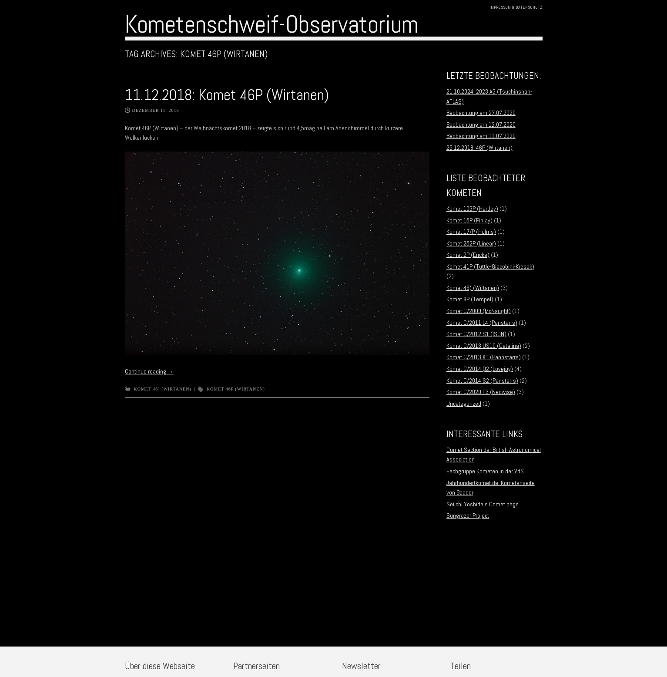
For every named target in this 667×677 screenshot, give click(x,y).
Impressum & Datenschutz (516, 7)
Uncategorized (463, 404)
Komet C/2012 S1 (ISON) (476, 334)
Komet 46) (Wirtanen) (162, 389)
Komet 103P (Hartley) (472, 208)
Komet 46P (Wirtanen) (236, 389)
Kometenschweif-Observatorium (272, 24)
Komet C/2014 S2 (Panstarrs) (482, 380)
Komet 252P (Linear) (471, 243)
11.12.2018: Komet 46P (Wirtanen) (227, 94)
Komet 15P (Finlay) (469, 220)
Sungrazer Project (467, 515)
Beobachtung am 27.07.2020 (481, 113)
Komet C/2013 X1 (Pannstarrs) (483, 357)
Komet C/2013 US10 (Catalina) (483, 346)
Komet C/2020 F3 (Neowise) (480, 392)
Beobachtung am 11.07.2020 (481, 136)
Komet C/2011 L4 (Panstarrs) (481, 323)
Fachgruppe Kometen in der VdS (485, 471)
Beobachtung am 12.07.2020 (481, 124)
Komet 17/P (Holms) (471, 232)
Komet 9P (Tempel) (469, 299)
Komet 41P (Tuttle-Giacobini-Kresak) (490, 266)
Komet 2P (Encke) (467, 255)
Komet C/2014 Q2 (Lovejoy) (479, 369)
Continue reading (149, 371)
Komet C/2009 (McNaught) (478, 311)
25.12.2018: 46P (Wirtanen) (479, 148)
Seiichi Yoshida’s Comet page (482, 504)
